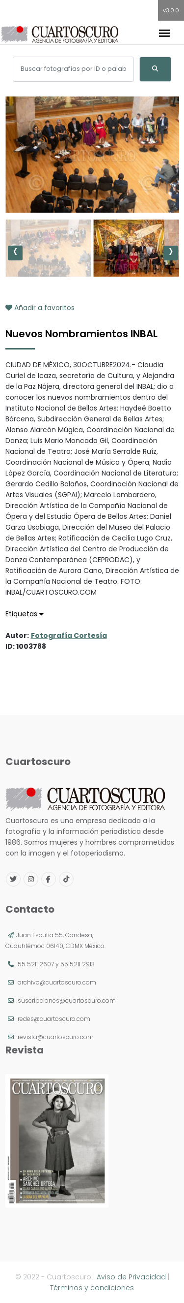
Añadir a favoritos (40, 308)
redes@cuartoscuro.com (54, 1019)
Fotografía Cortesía (69, 635)
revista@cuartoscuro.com (56, 1037)
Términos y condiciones (92, 1288)
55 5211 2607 (36, 964)
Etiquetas (24, 614)
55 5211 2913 (77, 964)
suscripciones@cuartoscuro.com (67, 1000)
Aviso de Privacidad (131, 1277)
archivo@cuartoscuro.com (57, 982)
